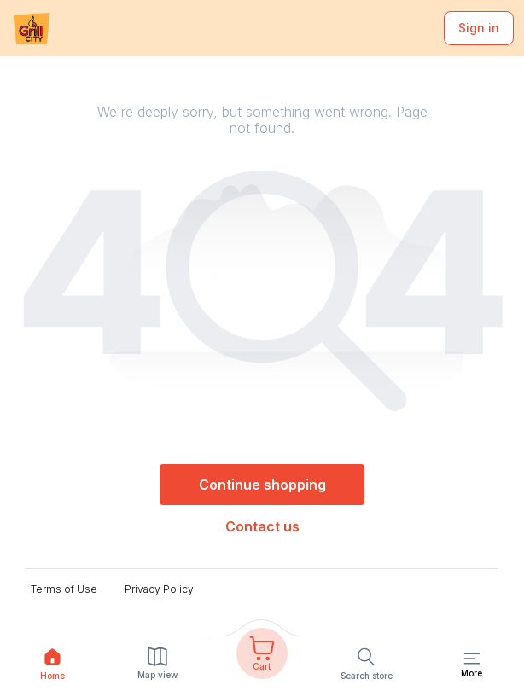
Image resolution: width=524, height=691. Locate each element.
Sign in (478, 27)
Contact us (262, 526)
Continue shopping (262, 484)
